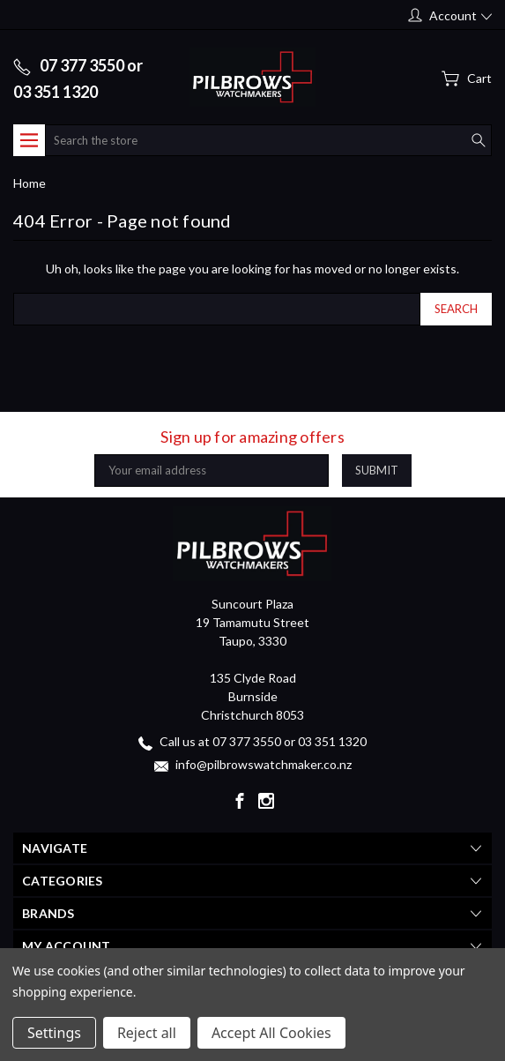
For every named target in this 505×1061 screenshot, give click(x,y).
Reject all (146, 1032)
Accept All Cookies (271, 1032)
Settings (54, 1032)
